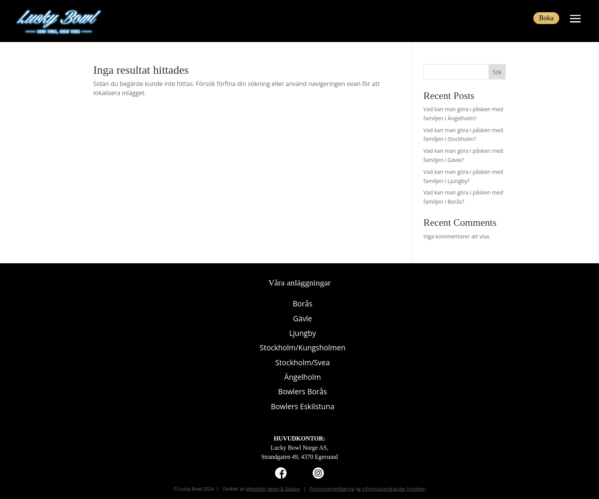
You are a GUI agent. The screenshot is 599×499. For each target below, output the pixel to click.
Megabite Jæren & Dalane (273, 489)
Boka (546, 18)
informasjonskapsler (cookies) (394, 489)
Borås (302, 303)
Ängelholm (302, 377)
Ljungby (302, 333)
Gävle (302, 318)
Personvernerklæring (331, 489)
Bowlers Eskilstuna (302, 406)
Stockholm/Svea (302, 362)
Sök (497, 72)
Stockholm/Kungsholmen (302, 347)
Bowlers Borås (302, 391)
